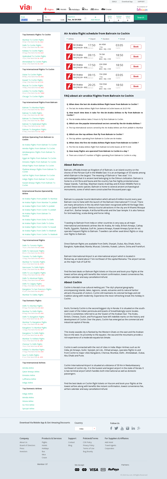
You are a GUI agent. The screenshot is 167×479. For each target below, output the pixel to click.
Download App (127, 2)
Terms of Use (88, 448)
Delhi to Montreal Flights (32, 278)
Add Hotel (109, 442)
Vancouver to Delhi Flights (33, 267)
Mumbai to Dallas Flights (32, 294)
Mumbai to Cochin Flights (33, 40)
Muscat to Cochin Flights (32, 85)
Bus (43, 451)
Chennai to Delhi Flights (32, 344)
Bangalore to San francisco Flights (36, 289)
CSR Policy (87, 442)
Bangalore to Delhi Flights (33, 333)
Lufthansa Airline (29, 379)
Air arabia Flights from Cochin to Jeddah (39, 210)
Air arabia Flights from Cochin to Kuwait (39, 227)
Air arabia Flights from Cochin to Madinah (40, 234)
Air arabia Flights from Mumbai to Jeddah (39, 202)
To (46, 17)
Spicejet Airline (28, 408)
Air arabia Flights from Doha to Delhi (38, 219)
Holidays (45, 448)
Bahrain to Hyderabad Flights (34, 124)
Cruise (44, 457)
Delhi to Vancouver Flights (33, 251)
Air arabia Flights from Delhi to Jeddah (38, 206)
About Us (23, 442)
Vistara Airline (27, 401)
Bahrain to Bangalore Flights (34, 129)
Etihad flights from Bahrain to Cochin (38, 165)
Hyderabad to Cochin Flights (34, 56)
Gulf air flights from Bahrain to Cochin (38, 175)
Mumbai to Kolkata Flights (33, 338)
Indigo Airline (27, 382)
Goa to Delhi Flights (30, 355)
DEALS (114, 2)
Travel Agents (110, 445)
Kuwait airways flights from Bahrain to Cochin (38, 184)
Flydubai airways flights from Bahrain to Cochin (39, 170)
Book (136, 47)
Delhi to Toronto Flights (32, 245)
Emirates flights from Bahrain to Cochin (39, 162)
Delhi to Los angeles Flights (34, 273)
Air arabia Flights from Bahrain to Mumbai (36, 214)
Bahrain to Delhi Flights (32, 113)
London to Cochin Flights (32, 91)
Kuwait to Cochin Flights (32, 80)
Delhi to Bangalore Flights (33, 317)
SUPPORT (141, 2)
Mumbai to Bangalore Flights (34, 322)
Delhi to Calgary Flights (32, 284)
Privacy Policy (88, 445)
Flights (44, 442)
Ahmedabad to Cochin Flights (34, 61)
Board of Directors (27, 445)
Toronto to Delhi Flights (32, 256)
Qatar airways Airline (30, 371)
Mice (44, 454)
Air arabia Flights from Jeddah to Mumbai (39, 198)
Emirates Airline (28, 375)
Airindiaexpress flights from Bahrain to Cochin (38, 153)
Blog (70, 445)
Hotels (44, 445)
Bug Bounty (88, 451)
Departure (71, 17)
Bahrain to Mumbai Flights (33, 107)
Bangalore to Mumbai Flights (34, 327)
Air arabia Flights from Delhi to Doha (38, 223)
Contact (71, 442)
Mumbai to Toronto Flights (33, 262)
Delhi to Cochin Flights (31, 45)
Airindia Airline (28, 368)
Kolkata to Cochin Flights (32, 51)
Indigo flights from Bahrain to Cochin (38, 179)
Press (22, 448)
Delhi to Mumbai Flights (32, 306)
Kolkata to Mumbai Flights (33, 349)
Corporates (109, 448)
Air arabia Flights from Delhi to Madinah (39, 230)
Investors (23, 451)
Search (140, 17)
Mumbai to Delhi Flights (32, 311)
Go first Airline (28, 405)
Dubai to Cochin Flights (32, 74)
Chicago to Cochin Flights (33, 96)
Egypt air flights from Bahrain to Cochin (39, 158)
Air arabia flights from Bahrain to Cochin (39, 144)
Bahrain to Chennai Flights (33, 118)
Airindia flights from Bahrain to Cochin (38, 148)
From (23, 17)
